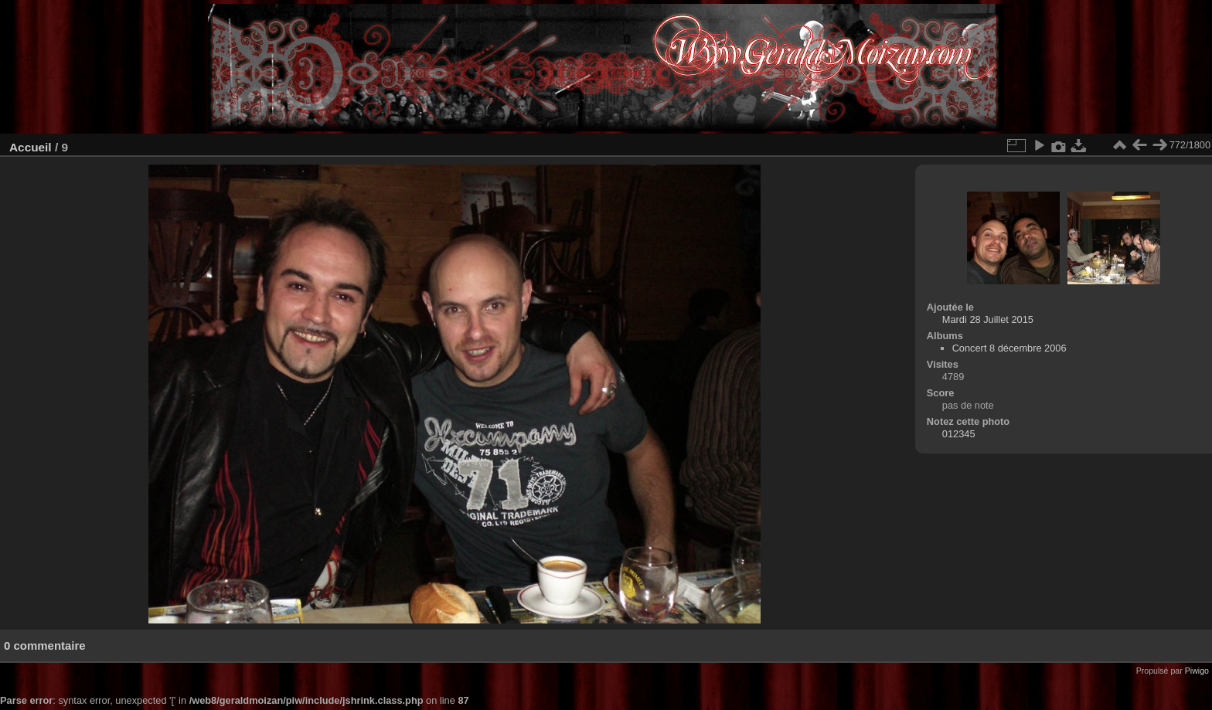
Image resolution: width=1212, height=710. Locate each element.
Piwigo (1197, 670)
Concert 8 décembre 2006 (1009, 348)
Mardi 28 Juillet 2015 (987, 319)
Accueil (30, 147)
